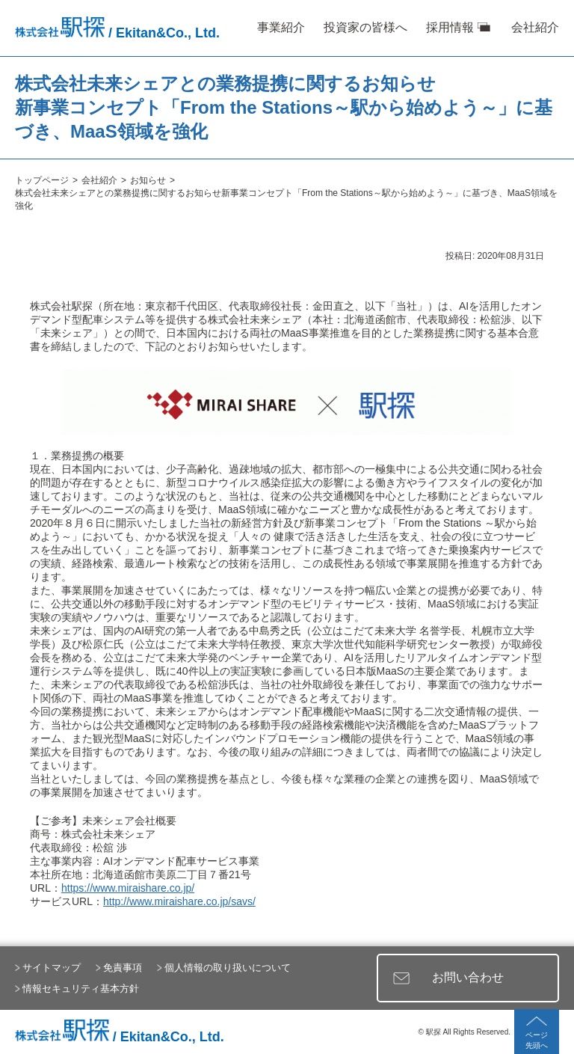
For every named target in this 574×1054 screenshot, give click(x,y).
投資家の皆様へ (365, 27)
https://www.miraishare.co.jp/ (127, 888)
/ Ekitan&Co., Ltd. (117, 32)
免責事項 (122, 967)
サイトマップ (51, 967)
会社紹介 (535, 27)
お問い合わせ (468, 977)
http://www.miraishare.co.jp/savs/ (179, 901)
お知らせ (148, 180)
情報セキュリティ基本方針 (80, 988)
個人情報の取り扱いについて (227, 967)
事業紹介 (281, 27)
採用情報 (450, 27)
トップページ (42, 180)
